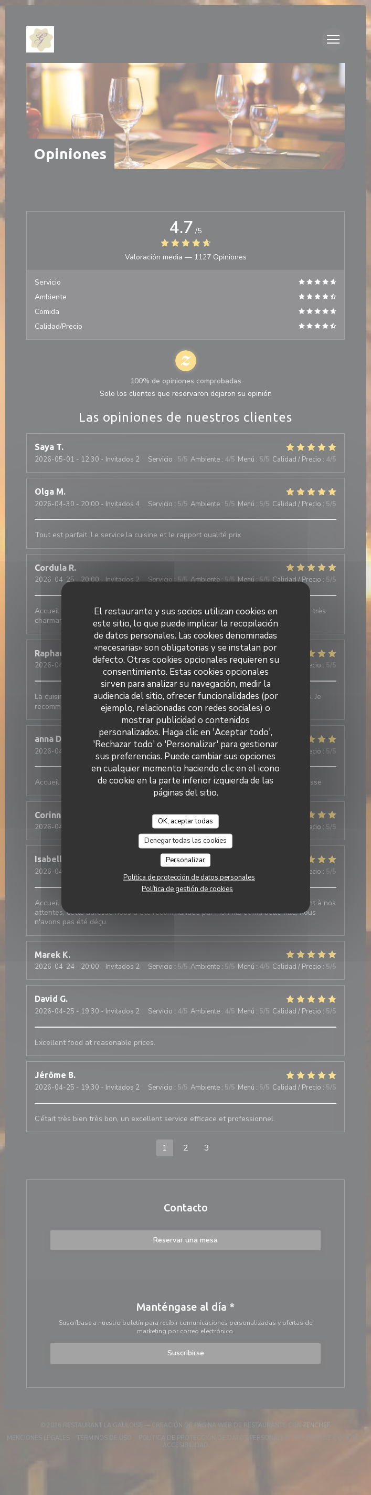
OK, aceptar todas (185, 820)
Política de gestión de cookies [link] (187, 889)
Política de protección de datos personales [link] (189, 877)
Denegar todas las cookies (185, 840)
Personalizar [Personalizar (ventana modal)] (185, 859)
